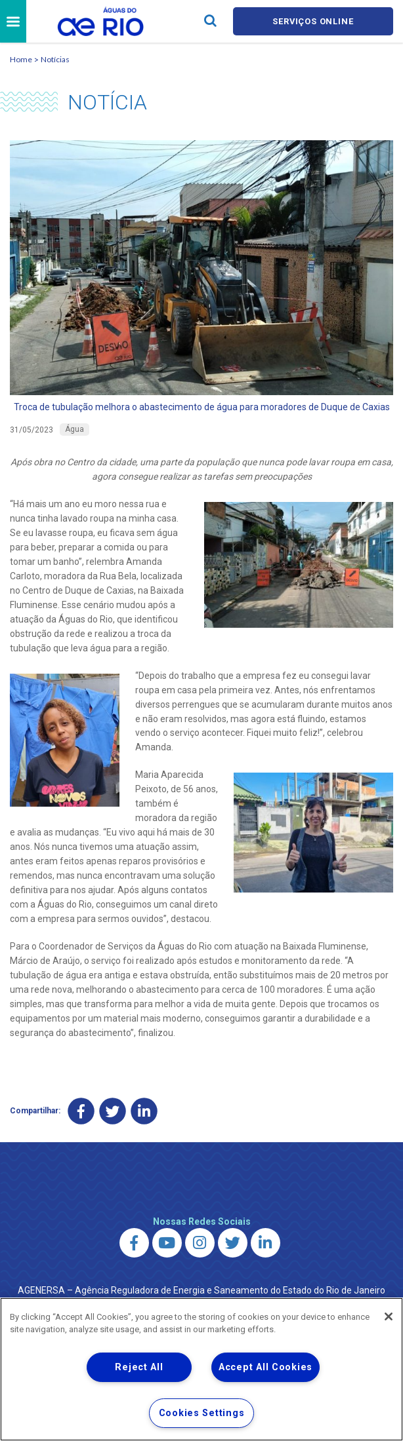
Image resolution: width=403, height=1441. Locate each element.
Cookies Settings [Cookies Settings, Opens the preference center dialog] (202, 1413)
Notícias (55, 59)
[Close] (388, 1316)
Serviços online (313, 21)
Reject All (139, 1367)
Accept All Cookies (265, 1367)
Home (21, 59)
